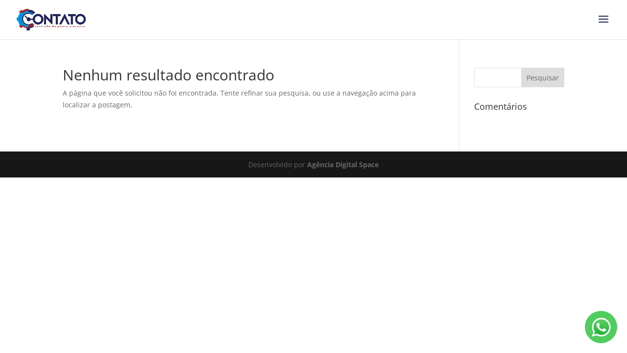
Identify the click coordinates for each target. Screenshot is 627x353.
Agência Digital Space (343, 164)
